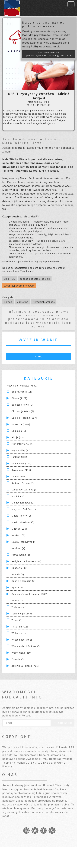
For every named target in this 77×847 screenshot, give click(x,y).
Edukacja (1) (19, 431)
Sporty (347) (19, 587)
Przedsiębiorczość (44, 302)
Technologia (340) (22, 613)
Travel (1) (17, 620)
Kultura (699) (19, 476)
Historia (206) (19, 457)
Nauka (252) (19, 535)
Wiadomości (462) (22, 639)
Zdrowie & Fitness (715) (25, 666)
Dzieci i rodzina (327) (24, 418)
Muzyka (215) (19, 529)
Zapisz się (62, 722)
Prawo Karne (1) (21, 555)
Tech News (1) (20, 607)
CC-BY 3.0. (33, 762)
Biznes (8, 302)
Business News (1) (22, 405)
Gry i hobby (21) (21, 450)
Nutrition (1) (18, 548)
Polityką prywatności (36, 35)
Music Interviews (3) (23, 522)
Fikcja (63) (18, 437)
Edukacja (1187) (21, 424)
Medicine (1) (19, 496)
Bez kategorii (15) (22, 391)
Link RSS (9, 278)
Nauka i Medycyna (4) (24, 542)
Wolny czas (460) (22, 653)
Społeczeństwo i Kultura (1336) (29, 594)
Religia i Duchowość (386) (26, 561)
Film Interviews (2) (22, 444)
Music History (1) (21, 515)
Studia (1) (17, 600)
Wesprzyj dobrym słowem (19, 285)
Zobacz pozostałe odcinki (34, 278)
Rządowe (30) (19, 568)
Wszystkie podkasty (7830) (21, 385)
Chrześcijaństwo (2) (23, 411)
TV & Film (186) (20, 626)
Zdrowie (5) (18, 659)
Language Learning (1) (24, 489)
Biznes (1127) (19, 398)
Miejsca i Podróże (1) (24, 509)
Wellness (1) (19, 633)
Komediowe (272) (21, 463)
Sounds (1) (18, 574)
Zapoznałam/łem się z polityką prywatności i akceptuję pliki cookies (48, 54)
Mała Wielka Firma (22, 143)
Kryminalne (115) (21, 470)
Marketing (22, 302)
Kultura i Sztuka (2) (23, 483)
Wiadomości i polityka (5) (26, 646)
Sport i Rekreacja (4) (23, 581)
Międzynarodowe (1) (23, 502)
